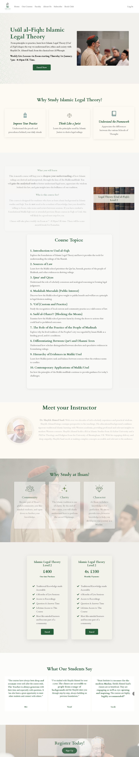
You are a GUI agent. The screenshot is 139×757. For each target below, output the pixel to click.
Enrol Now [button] (42, 67)
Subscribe (58, 6)
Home (16, 6)
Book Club (69, 6)
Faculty (38, 6)
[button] (47, 640)
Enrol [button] (47, 641)
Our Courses (27, 6)
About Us (48, 6)
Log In (130, 6)
